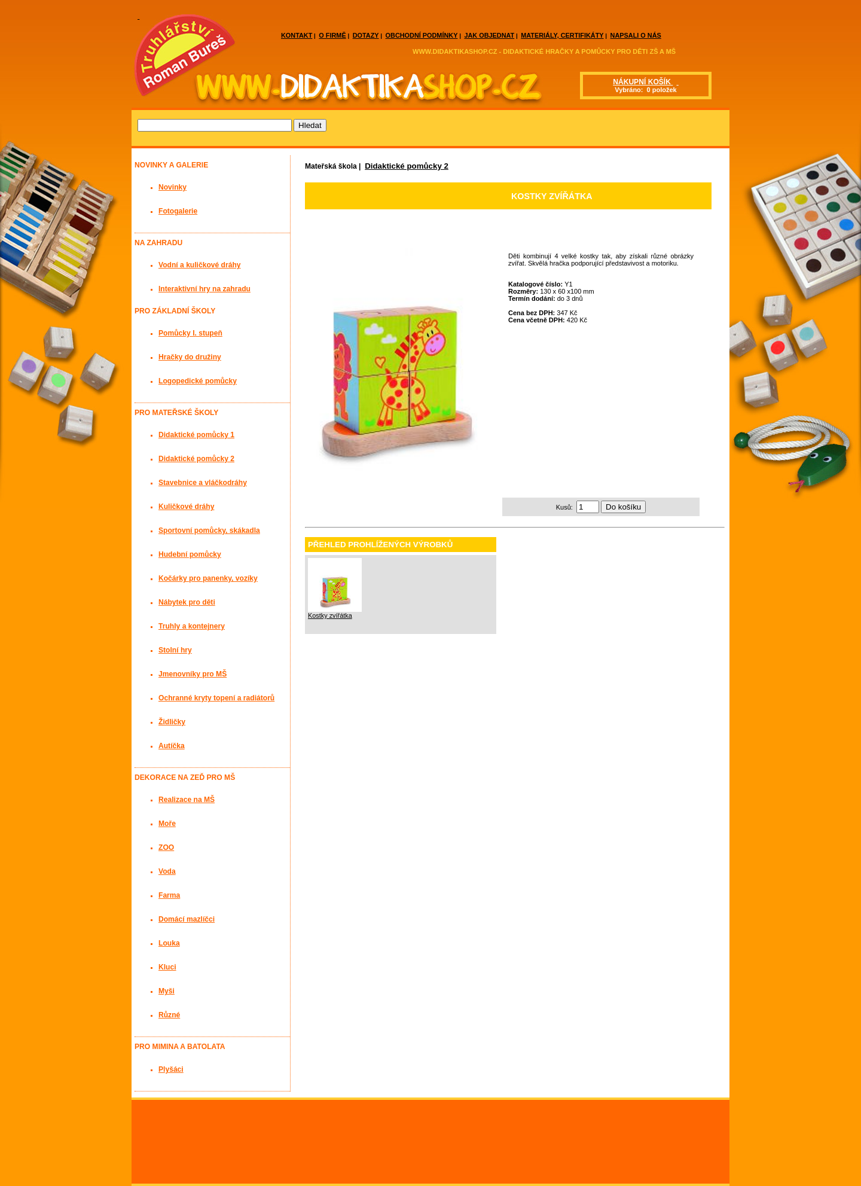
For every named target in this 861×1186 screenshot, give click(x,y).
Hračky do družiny (189, 357)
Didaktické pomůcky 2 (406, 165)
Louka (169, 943)
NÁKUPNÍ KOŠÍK (643, 82)
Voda (167, 871)
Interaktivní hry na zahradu (204, 289)
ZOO (166, 847)
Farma (169, 895)
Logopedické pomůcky (197, 381)
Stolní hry (175, 650)
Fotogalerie (177, 211)
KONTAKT (296, 35)
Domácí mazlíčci (186, 919)
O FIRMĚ (332, 35)
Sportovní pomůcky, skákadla (209, 530)
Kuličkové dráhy (186, 506)
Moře (167, 823)
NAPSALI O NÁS (635, 35)
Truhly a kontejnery (191, 626)
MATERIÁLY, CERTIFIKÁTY (562, 35)
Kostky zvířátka (330, 615)
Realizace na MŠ (186, 799)
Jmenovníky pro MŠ (192, 674)
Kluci (167, 967)
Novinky (172, 187)
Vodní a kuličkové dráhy (199, 265)
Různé (169, 1015)
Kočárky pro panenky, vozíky (208, 578)
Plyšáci (171, 1069)
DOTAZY (366, 35)
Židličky (171, 722)
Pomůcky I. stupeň (190, 333)
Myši (166, 991)
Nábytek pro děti (186, 602)
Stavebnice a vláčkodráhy (202, 482)
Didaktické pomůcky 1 (196, 435)
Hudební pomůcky (189, 554)
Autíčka (171, 746)
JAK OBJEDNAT (489, 35)
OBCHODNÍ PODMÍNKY (422, 35)
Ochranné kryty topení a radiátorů (216, 698)
